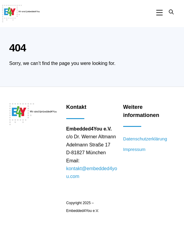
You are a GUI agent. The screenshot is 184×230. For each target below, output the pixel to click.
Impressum (134, 149)
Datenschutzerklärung (145, 138)
